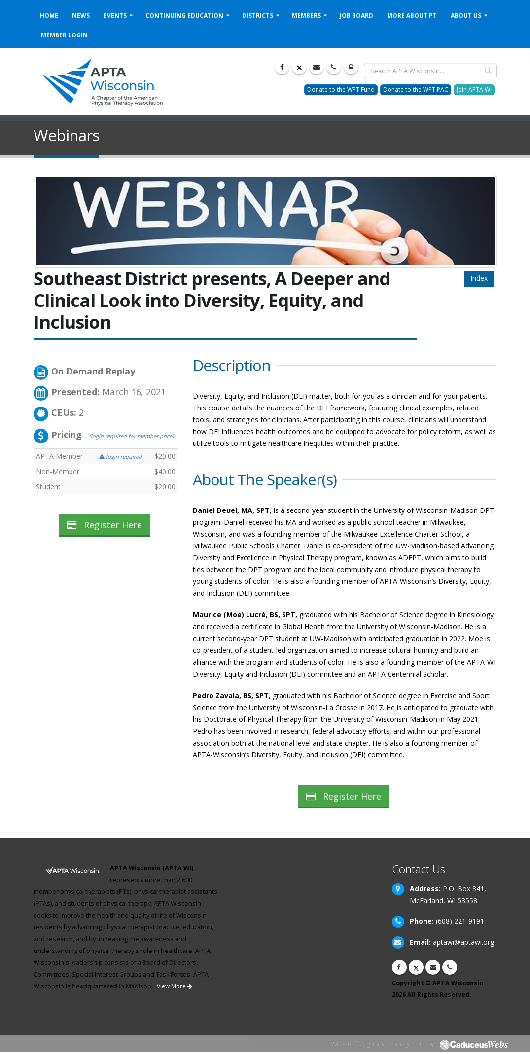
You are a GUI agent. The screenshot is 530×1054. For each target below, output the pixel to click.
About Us (466, 15)
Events (115, 15)
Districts (257, 15)
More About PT (412, 15)
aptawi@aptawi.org (463, 942)
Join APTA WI (474, 89)
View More (174, 986)
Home (49, 15)
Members (306, 15)
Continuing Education (184, 15)
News (81, 15)
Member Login (64, 35)
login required (120, 456)
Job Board (356, 15)
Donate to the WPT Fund (341, 89)
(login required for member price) (131, 436)
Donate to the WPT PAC (415, 89)
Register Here (104, 525)
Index (479, 278)
